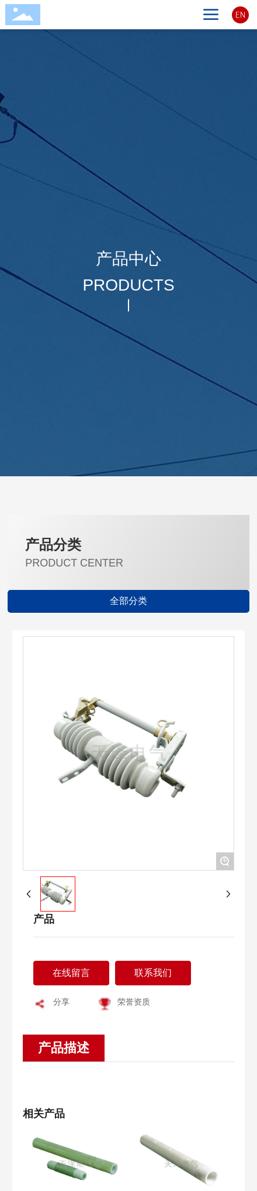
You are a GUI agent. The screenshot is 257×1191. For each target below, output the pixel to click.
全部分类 (128, 601)
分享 (61, 1001)
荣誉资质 (133, 1001)
